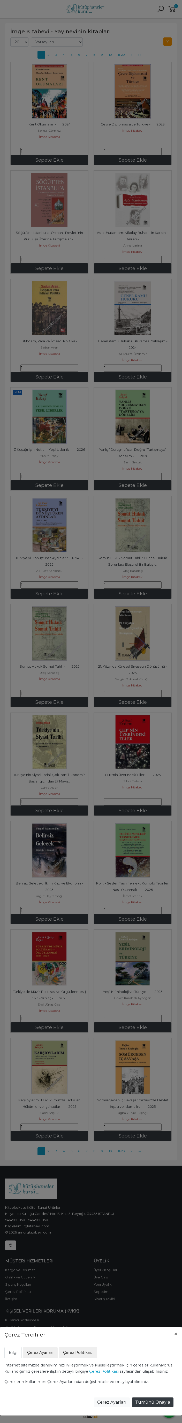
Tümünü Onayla (152, 1402)
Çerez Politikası (104, 1371)
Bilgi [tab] (13, 1352)
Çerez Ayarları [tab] (40, 1352)
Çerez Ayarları (111, 1402)
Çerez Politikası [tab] (78, 1352)
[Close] (176, 1334)
